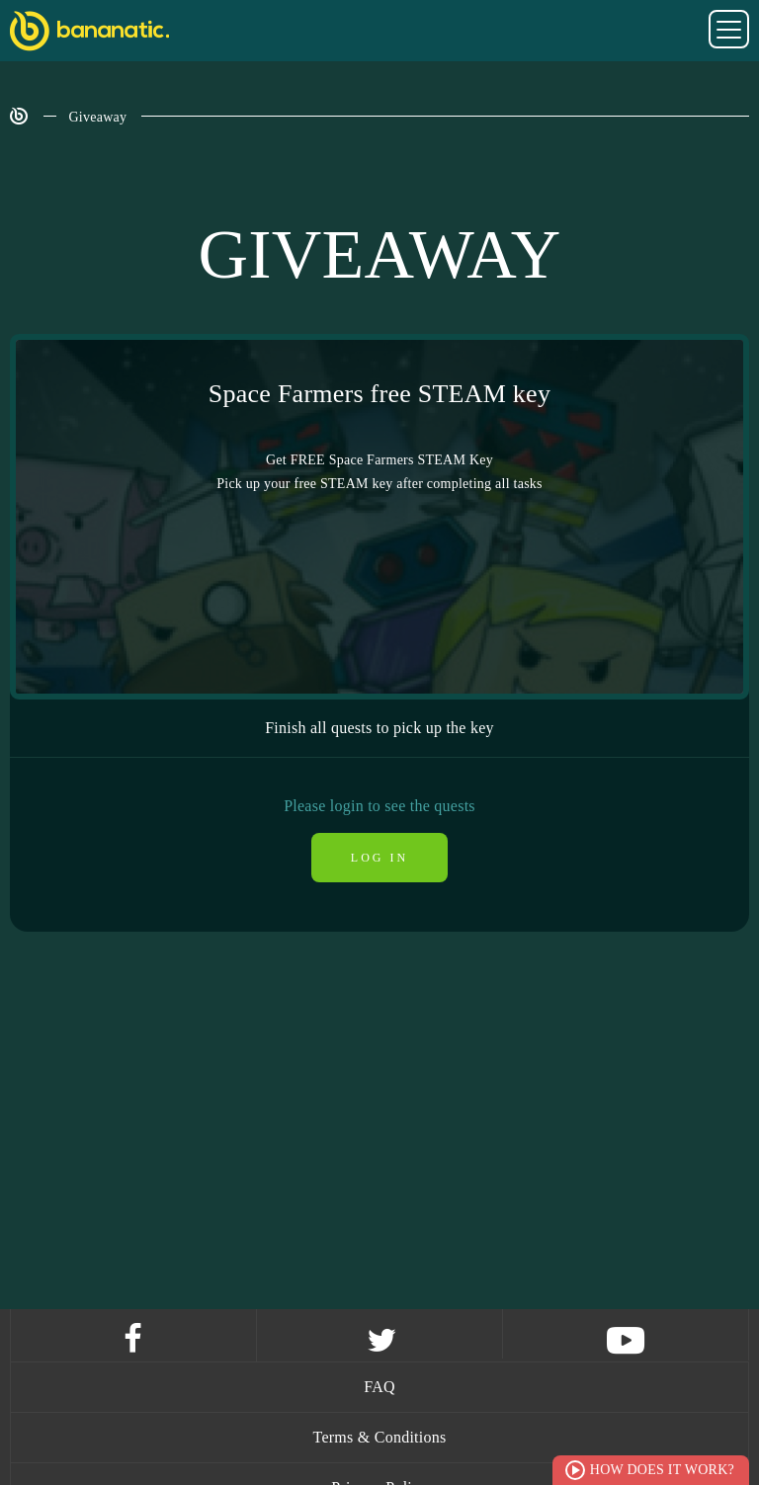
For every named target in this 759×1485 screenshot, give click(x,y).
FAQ (379, 1386)
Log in (379, 858)
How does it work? (662, 1469)
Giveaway (98, 117)
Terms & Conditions (380, 1437)
